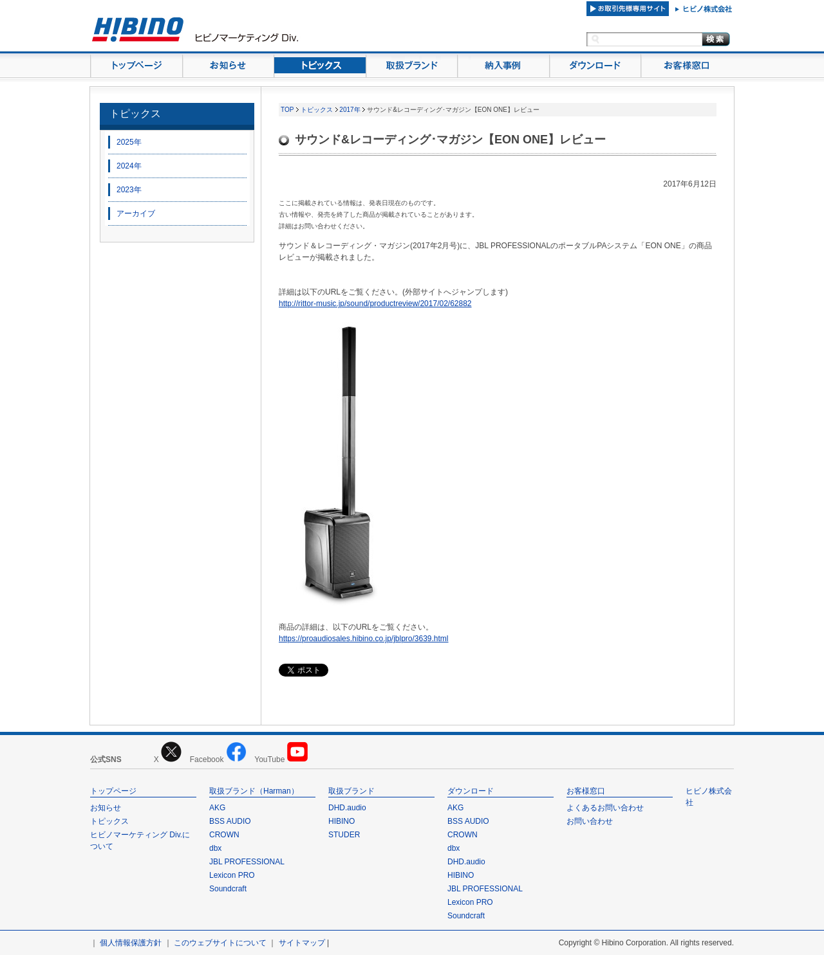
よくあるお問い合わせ (605, 807)
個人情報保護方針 (131, 942)
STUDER (344, 834)
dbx (215, 848)
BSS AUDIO (230, 821)
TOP (287, 109)
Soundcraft (228, 888)
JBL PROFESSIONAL (247, 861)
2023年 (129, 189)
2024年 (129, 165)
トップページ (113, 791)
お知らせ (105, 807)
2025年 (129, 142)
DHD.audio (347, 807)
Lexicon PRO (232, 875)
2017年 (349, 109)
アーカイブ (136, 213)
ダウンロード (470, 791)
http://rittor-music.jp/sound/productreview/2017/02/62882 (375, 303)
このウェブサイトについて (220, 942)
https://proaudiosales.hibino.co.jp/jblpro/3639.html (364, 638)
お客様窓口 (585, 791)
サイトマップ (302, 942)
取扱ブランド (351, 791)
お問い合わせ (589, 821)
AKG (217, 807)
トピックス (135, 113)
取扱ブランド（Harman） (254, 791)
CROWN (224, 834)
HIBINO (341, 821)
